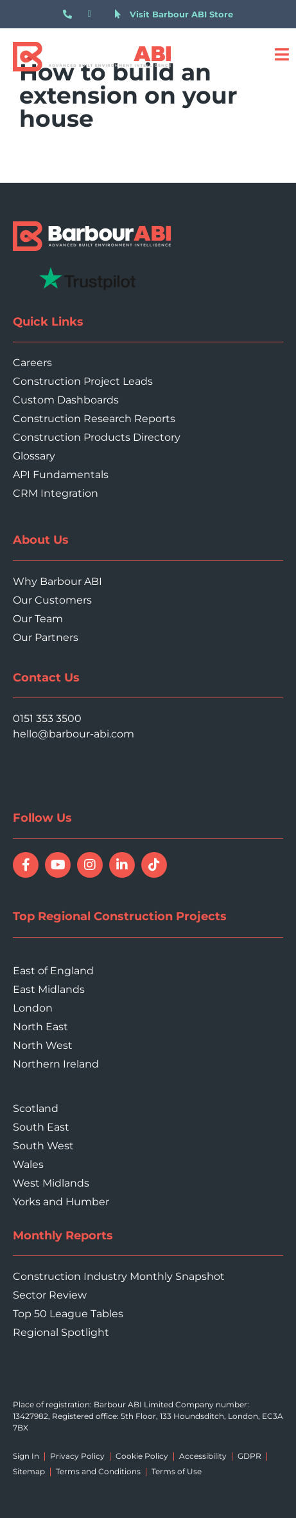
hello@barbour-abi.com (73, 734)
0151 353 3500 (47, 718)
